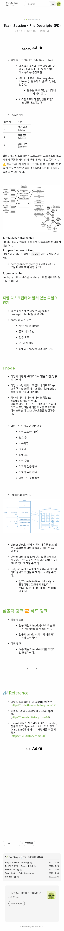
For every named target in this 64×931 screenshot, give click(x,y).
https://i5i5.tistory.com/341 (28, 736)
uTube (22, 926)
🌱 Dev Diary (12, 857)
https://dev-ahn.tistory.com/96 (30, 717)
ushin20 (40, 926)
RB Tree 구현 (10, 876)
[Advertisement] (32, 795)
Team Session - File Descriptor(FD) (32, 25)
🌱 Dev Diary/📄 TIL (32, 19)
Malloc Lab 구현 (12, 869)
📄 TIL (23, 857)
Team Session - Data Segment (18, 873)
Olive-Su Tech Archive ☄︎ (12, 3)
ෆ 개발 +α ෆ (14, 897)
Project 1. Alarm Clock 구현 (17, 862)
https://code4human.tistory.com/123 (34, 705)
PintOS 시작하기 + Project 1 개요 (19, 866)
